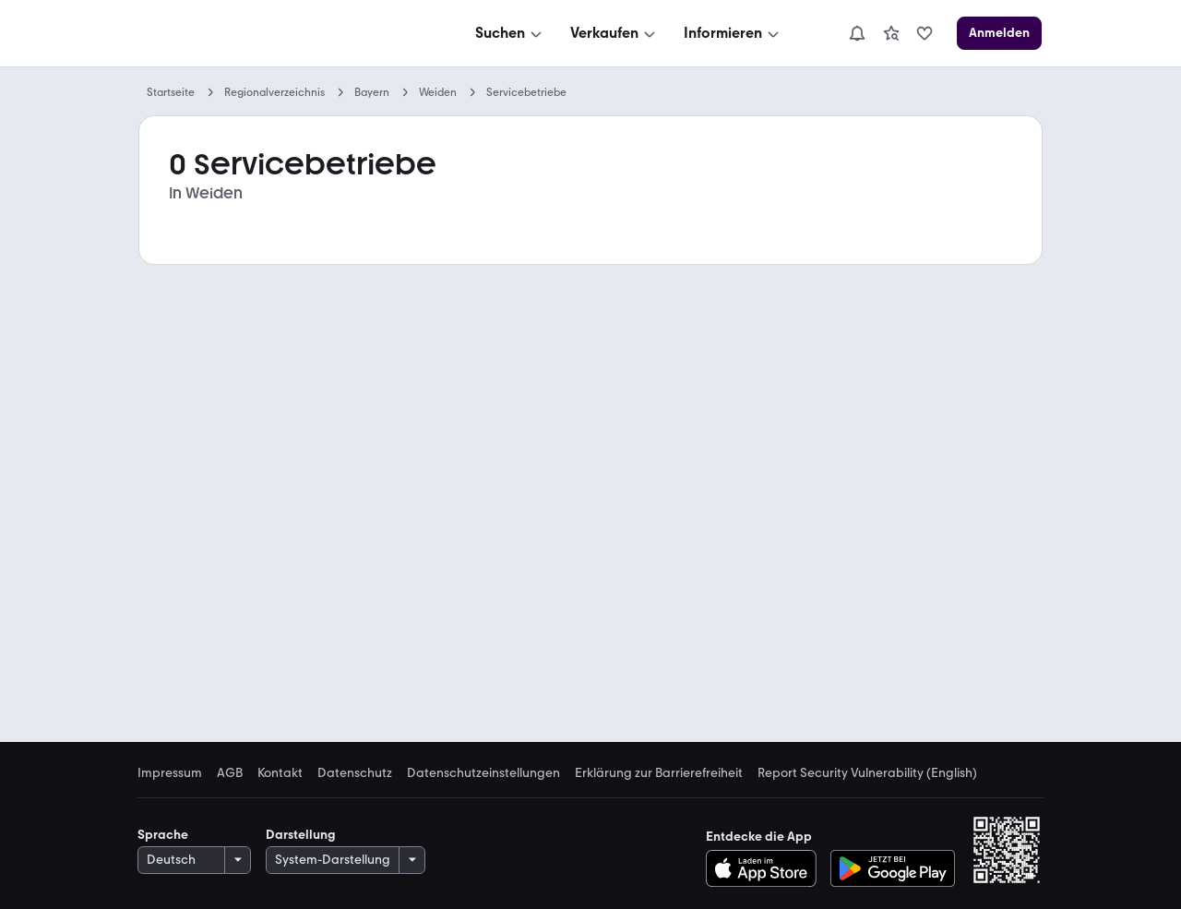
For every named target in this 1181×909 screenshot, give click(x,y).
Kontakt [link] (280, 773)
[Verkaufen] (614, 33)
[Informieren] (733, 33)
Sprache (162, 835)
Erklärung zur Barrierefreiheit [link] (659, 773)
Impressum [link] (169, 773)
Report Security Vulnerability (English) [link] (867, 773)
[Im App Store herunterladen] (766, 868)
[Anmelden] (999, 33)
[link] (891, 33)
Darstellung (301, 835)
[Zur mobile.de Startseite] (277, 33)
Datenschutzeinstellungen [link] (483, 773)
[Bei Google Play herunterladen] (892, 868)
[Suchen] (510, 33)
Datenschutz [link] (354, 773)
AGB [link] (230, 773)
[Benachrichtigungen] (857, 33)
